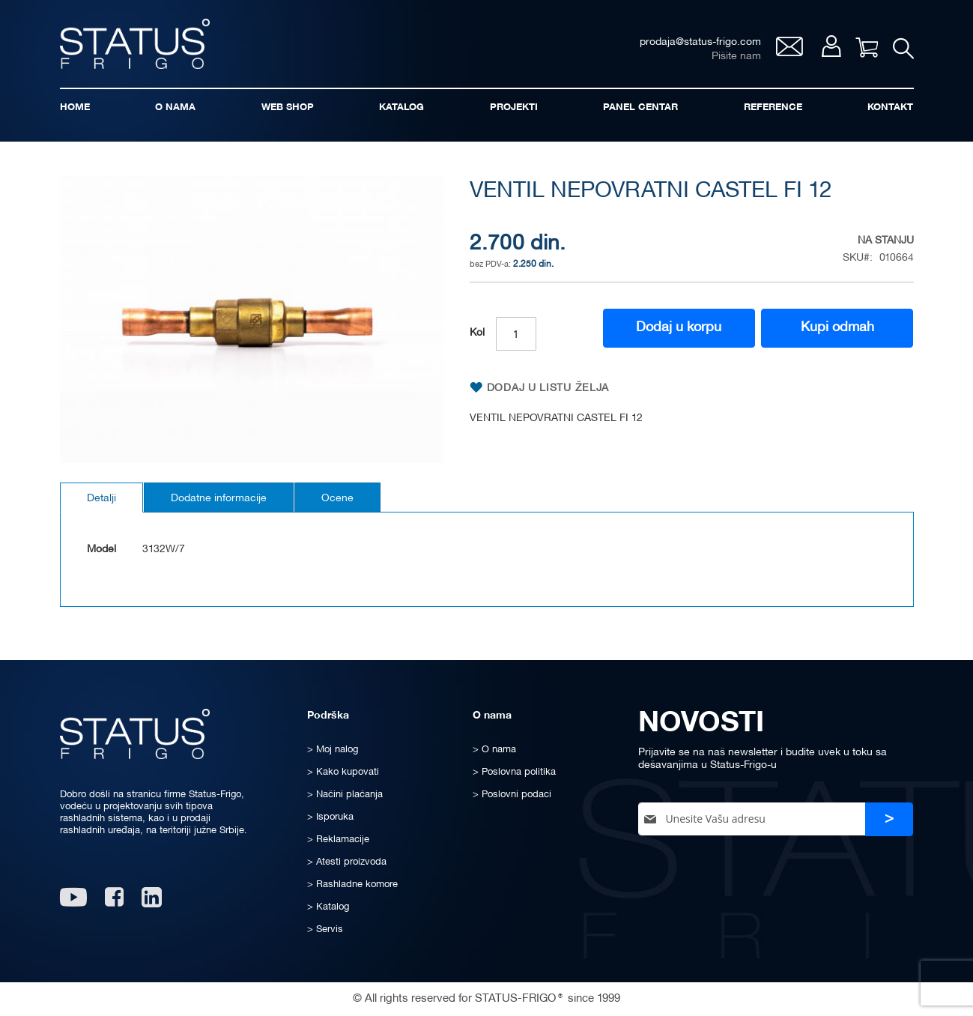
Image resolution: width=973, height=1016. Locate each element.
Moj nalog (831, 46)
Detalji (101, 499)
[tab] (101, 497)
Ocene (337, 499)
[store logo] (135, 44)
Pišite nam (736, 56)
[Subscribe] (889, 819)
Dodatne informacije (219, 499)
